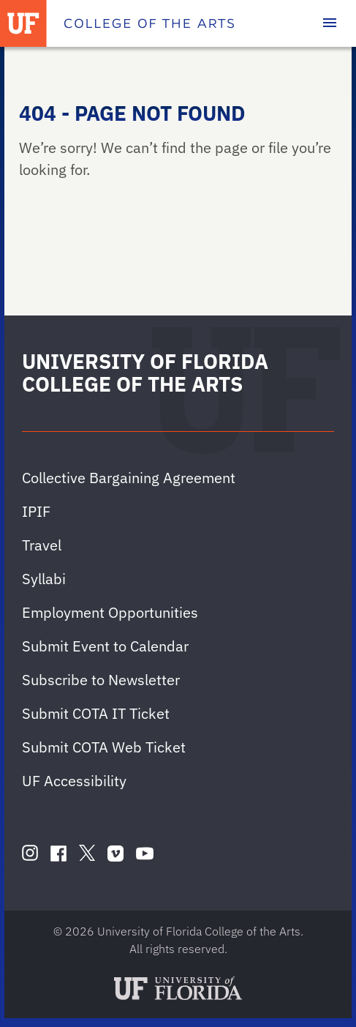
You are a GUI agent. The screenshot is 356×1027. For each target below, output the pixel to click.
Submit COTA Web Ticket (104, 747)
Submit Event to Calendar (105, 646)
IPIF (36, 511)
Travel (41, 545)
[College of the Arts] (149, 23)
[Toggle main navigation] (329, 23)
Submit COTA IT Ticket (96, 713)
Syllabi (44, 579)
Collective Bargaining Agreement (128, 478)
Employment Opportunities (110, 612)
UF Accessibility (74, 781)
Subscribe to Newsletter (101, 680)
